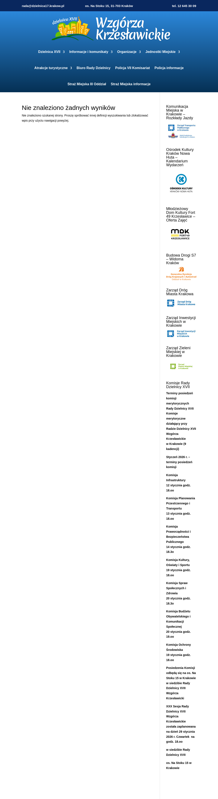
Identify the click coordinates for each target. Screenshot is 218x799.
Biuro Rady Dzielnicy (93, 68)
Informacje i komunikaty (88, 52)
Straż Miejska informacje (131, 84)
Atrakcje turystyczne (51, 68)
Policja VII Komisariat (132, 68)
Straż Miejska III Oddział (86, 84)
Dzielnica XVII (49, 52)
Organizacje (127, 52)
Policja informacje (169, 68)
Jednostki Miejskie (160, 52)
